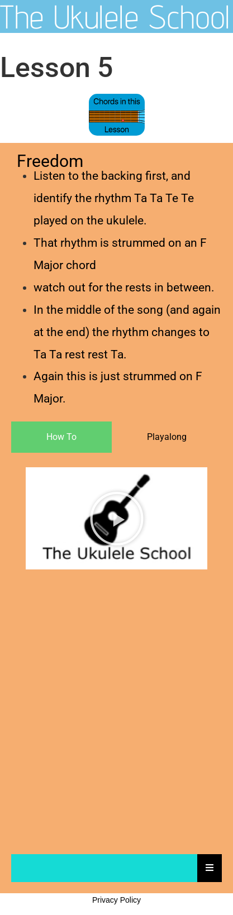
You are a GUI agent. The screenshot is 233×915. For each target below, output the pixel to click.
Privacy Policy (116, 899)
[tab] (61, 437)
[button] (117, 519)
